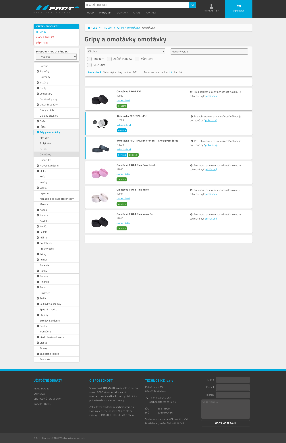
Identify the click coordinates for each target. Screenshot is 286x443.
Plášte (41, 238)
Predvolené (94, 72)
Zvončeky (45, 359)
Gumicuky (45, 160)
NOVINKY (41, 32)
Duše (40, 121)
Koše (42, 176)
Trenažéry (45, 331)
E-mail (210, 387)
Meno (210, 379)
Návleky (44, 221)
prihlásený (211, 96)
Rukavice (45, 293)
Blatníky (42, 71)
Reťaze (42, 276)
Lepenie (44, 193)
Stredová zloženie (50, 320)
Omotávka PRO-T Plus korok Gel (135, 214)
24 (175, 72)
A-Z (135, 72)
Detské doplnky (48, 99)
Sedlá (41, 298)
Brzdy (41, 88)
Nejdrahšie (124, 72)
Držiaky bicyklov (49, 115)
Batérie (44, 66)
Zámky (44, 348)
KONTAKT (151, 12)
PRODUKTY (105, 12)
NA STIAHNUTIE (42, 404)
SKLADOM (96, 65)
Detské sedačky (47, 105)
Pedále (41, 232)
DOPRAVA (122, 12)
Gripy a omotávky (48, 132)
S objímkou (46, 143)
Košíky (43, 182)
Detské (44, 149)
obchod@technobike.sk (162, 402)
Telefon (210, 394)
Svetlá (41, 326)
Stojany (42, 315)
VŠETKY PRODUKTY (47, 26)
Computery (44, 94)
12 (170, 72)
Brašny (42, 83)
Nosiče (41, 226)
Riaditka (42, 282)
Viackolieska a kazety (50, 337)
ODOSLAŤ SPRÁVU (225, 423)
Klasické (44, 138)
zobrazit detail (123, 100)
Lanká (41, 188)
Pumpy (42, 260)
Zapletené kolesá (47, 354)
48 (180, 72)
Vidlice (41, 343)
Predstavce (44, 243)
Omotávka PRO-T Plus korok (133, 189)
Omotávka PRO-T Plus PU (131, 116)
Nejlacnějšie (110, 72)
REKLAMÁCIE (41, 388)
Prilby (41, 254)
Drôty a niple (47, 110)
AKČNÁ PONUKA (45, 37)
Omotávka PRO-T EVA (129, 91)
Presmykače (47, 248)
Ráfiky (41, 271)
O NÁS (136, 12)
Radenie (44, 265)
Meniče (44, 204)
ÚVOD (90, 12)
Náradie (42, 215)
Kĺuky (41, 171)
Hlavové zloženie (47, 166)
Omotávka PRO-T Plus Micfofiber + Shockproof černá (147, 140)
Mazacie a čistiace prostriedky (57, 199)
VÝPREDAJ (42, 43)
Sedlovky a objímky (48, 304)
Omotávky (45, 154)
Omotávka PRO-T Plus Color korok (136, 165)
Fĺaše (41, 127)
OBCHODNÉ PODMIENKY (48, 399)
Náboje (41, 210)
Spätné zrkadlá (48, 309)
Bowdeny (45, 77)
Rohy (41, 287)
